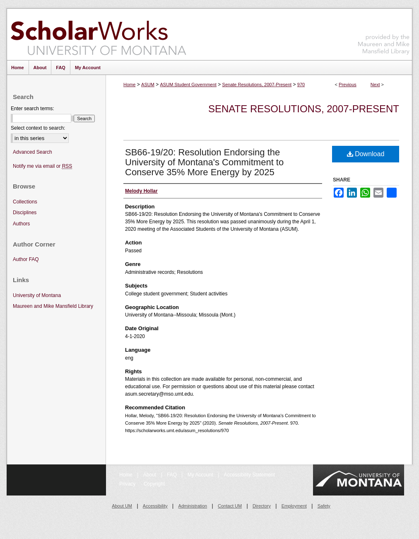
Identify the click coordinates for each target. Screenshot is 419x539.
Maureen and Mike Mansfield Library (384, 33)
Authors (21, 224)
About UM (122, 505)
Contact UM (230, 505)
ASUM (147, 84)
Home (129, 84)
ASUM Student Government (188, 84)
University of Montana (37, 295)
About (150, 475)
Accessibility (155, 505)
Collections (25, 202)
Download (366, 153)
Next (375, 84)
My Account (201, 475)
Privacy (128, 484)
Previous (347, 84)
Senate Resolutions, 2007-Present (257, 84)
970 (301, 84)
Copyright (154, 484)
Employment (294, 505)
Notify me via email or (42, 166)
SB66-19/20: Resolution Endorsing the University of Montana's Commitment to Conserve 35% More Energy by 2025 (204, 162)
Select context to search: (38, 128)
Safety (324, 505)
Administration (192, 505)
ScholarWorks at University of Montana (98, 34)
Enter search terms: (32, 108)
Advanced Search (32, 152)
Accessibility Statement (249, 475)
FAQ (172, 475)
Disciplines (24, 212)
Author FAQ (26, 259)
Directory (262, 505)
